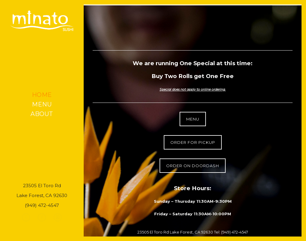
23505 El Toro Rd (153, 232)
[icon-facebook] (43, 217)
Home (42, 94)
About (41, 114)
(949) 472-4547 (234, 232)
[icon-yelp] (27, 217)
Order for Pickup (192, 142)
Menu (42, 104)
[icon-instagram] (57, 217)
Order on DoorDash (192, 165)
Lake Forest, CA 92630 (192, 232)
